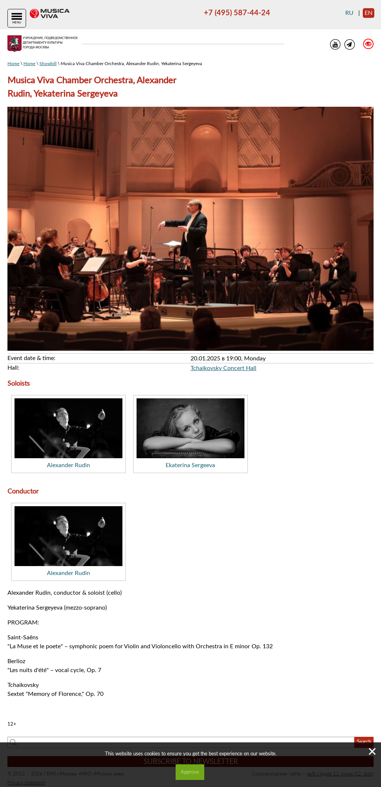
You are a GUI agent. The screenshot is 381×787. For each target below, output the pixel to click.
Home (13, 63)
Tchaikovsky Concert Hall (223, 368)
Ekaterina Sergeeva (190, 465)
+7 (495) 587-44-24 (237, 13)
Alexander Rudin (68, 465)
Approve (190, 772)
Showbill (48, 63)
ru (349, 13)
